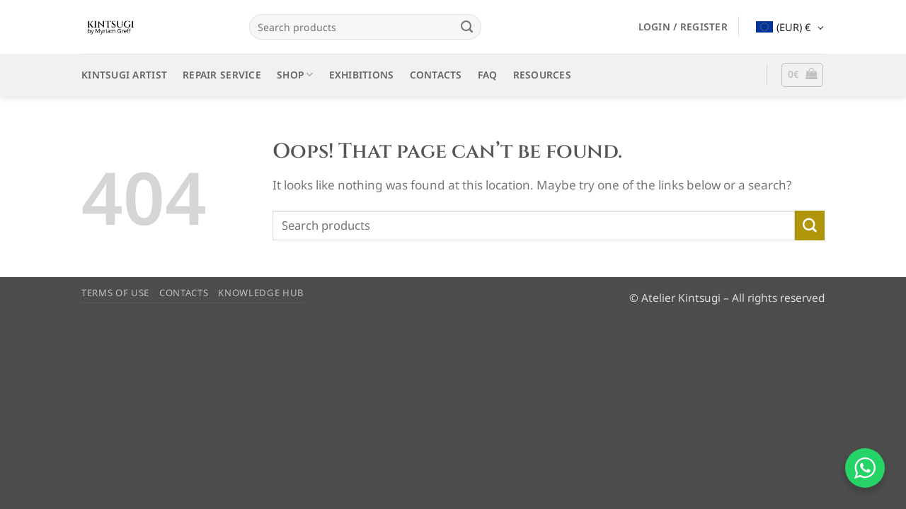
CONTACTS (436, 74)
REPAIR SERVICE (222, 74)
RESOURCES (542, 74)
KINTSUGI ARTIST (124, 74)
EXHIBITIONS (361, 74)
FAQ (488, 74)
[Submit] (466, 27)
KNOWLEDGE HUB (261, 292)
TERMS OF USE (115, 292)
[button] (683, 27)
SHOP (295, 75)
